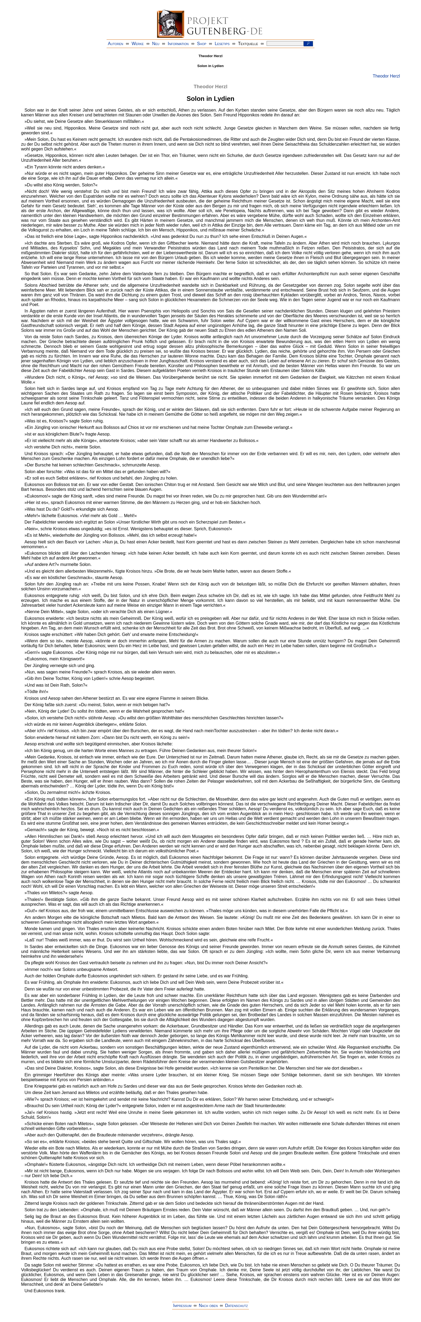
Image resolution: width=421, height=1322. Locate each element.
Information (178, 43)
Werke (138, 43)
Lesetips (222, 43)
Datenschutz (236, 1305)
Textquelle (248, 43)
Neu (155, 43)
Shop (201, 43)
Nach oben (208, 1305)
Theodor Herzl (386, 76)
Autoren (115, 43)
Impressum (182, 1305)
